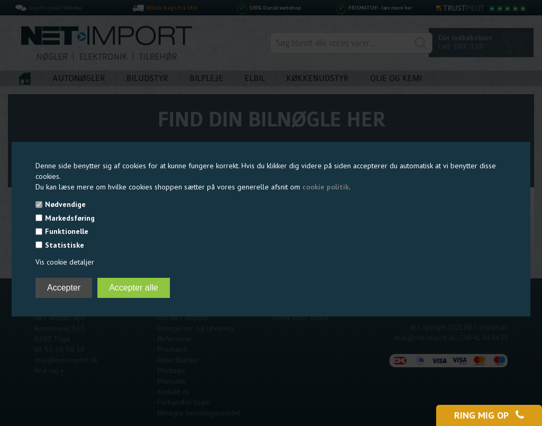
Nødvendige (65, 204)
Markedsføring (70, 218)
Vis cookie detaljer (64, 262)
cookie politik (325, 187)
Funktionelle (66, 231)
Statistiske (64, 245)
